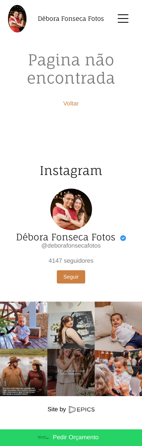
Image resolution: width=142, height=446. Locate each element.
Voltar (71, 104)
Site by (70, 409)
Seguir (70, 277)
